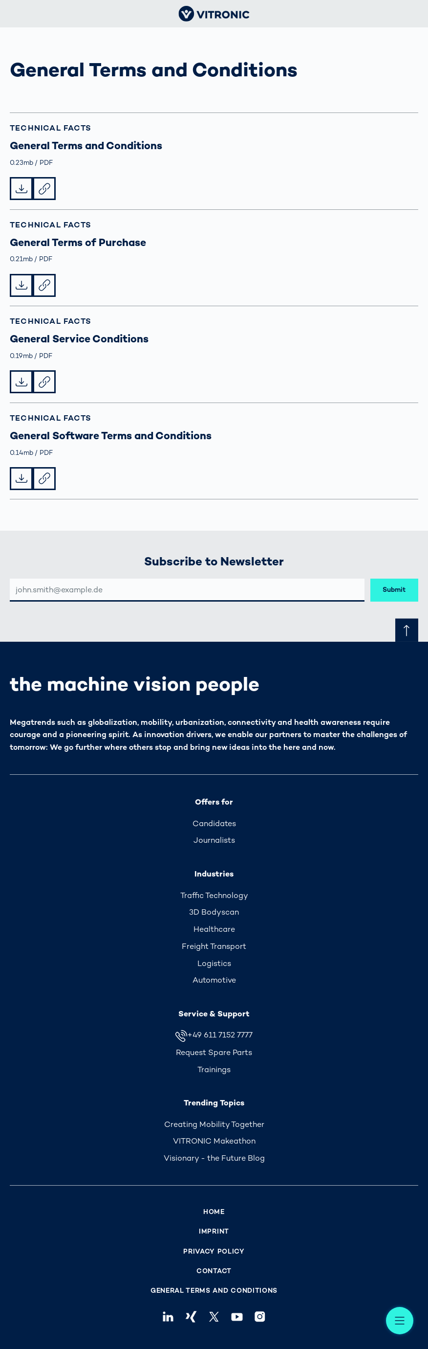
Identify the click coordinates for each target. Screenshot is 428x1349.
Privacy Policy (214, 1251)
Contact (214, 1271)
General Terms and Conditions (214, 1290)
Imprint (214, 1231)
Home (214, 1212)
